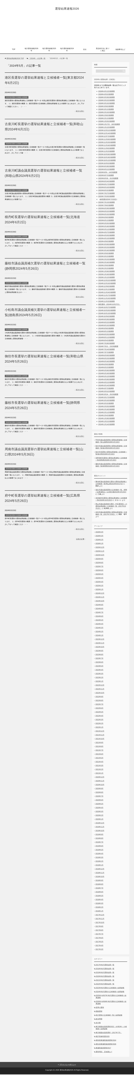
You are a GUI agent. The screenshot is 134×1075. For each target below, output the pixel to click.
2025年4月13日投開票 (106, 239)
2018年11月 (99, 873)
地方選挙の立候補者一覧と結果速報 (109, 1016)
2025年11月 (99, 552)
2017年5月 (99, 942)
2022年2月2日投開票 (106, 269)
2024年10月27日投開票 (107, 308)
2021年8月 (99, 747)
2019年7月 (99, 843)
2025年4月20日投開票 (106, 236)
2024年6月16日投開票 (106, 362)
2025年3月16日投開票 (106, 251)
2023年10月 (99, 647)
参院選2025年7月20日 (108, 200)
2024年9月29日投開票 (106, 320)
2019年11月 (99, 827)
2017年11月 (99, 919)
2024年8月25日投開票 (106, 335)
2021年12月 (99, 732)
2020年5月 (99, 804)
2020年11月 (99, 781)
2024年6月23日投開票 (106, 359)
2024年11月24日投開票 (107, 293)
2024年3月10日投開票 (106, 401)
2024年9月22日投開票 (106, 323)
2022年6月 (99, 709)
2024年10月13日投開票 (107, 314)
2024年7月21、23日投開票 (108, 347)
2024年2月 (99, 632)
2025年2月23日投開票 (106, 260)
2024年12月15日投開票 (107, 284)
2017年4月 (99, 946)
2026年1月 (99, 544)
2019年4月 (99, 854)
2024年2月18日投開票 (106, 410)
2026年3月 (99, 536)
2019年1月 (99, 866)
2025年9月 (99, 559)
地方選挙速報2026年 (31, 50)
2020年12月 (99, 778)
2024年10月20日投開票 (107, 311)
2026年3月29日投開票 (106, 98)
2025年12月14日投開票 (107, 134)
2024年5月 (99, 621)
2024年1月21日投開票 (106, 422)
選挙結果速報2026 (67, 9)
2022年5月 (99, 712)
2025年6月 (99, 571)
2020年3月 (99, 812)
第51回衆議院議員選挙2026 (106, 1045)
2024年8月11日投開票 (106, 338)
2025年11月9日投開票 (106, 149)
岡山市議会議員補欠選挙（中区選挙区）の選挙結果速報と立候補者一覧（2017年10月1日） (111, 507)
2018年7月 (99, 889)
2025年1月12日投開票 (106, 278)
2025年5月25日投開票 (106, 224)
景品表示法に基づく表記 (102, 50)
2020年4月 (99, 808)
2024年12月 (99, 594)
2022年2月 (99, 724)
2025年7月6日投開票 (106, 206)
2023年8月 (99, 655)
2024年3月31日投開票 (106, 392)
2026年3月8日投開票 (106, 107)
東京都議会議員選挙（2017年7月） (109, 1033)
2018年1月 (99, 912)
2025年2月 (99, 586)
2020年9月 (99, 789)
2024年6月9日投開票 (106, 365)
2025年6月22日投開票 (106, 212)
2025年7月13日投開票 (106, 203)
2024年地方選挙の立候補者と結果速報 (16, 98)
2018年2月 (99, 908)
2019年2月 (99, 862)
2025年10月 (99, 555)
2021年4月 (99, 762)
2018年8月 (99, 885)
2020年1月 (99, 820)
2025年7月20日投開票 (106, 197)
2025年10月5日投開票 (106, 164)
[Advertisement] (67, 30)
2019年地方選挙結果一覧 (105, 973)
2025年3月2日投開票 (106, 257)
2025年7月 (99, 567)
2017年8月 (99, 931)
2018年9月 (99, 881)
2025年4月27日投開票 (106, 233)
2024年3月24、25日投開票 (108, 395)
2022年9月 (99, 697)
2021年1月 (99, 774)
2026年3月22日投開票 (106, 101)
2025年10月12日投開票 (107, 161)
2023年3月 (99, 674)
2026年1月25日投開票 (106, 122)
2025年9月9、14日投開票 (107, 173)
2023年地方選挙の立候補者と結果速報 (110, 988)
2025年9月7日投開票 (106, 176)
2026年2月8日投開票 (106, 116)
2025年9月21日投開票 (106, 170)
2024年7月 (99, 613)
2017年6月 (99, 938)
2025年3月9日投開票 (106, 254)
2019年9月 (99, 835)
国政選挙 (99, 1012)
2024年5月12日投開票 (106, 377)
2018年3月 (99, 904)
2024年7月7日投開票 (106, 353)
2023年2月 (99, 678)
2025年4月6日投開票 (106, 242)
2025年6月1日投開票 (106, 221)
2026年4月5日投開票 (106, 95)
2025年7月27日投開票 (106, 194)
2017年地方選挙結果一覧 (105, 965)
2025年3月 (99, 582)
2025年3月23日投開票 (106, 248)
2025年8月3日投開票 (106, 191)
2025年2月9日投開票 (106, 266)
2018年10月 (99, 877)
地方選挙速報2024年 (67, 50)
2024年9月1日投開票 (106, 332)
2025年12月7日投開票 (106, 137)
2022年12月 (99, 686)
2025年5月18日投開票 (106, 227)
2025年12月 (99, 548)
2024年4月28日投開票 (106, 380)
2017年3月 (99, 950)
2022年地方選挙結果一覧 (105, 984)
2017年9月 (99, 927)
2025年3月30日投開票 (106, 245)
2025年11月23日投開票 (107, 143)
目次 (84, 50)
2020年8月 (99, 793)
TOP (13, 50)
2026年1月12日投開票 (106, 128)
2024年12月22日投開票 (107, 281)
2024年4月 (99, 624)
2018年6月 (99, 892)
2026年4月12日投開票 (106, 92)
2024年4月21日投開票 (106, 383)
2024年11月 (99, 598)
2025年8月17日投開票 (106, 185)
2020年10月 (99, 785)
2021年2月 (99, 770)
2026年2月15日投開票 (106, 113)
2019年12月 (99, 823)
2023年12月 (99, 640)
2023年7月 (99, 659)
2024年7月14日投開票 (106, 350)
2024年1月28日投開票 (106, 419)
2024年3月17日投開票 (106, 398)
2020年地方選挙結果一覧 (105, 977)
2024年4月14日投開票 (106, 386)
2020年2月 (99, 816)
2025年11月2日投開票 (106, 152)
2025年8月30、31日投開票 (108, 179)
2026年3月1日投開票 (106, 110)
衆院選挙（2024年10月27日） (109, 305)
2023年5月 (99, 667)
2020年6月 (99, 801)
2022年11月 (99, 689)
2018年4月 (99, 900)
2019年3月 (99, 858)
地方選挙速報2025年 (49, 50)
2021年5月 (99, 758)
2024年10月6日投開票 (106, 317)
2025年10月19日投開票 (107, 158)
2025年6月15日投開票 (106, 215)
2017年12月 (99, 915)
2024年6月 (99, 617)
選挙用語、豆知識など (104, 1052)
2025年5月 (99, 575)
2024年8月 (99, 609)
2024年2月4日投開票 (106, 416)
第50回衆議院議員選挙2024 (106, 1041)
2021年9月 (99, 743)
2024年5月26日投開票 (106, 371)
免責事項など (120, 50)
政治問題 (99, 1019)
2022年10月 (99, 693)
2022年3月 (99, 720)
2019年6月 (99, 846)
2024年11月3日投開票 (106, 302)
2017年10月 (99, 923)
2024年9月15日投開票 (106, 326)
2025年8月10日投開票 (106, 188)
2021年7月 (99, 751)
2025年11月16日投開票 (107, 146)
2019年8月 (99, 839)
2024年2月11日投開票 (106, 413)
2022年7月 (99, 705)
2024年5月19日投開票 (106, 374)
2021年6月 (99, 755)
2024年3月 (99, 628)
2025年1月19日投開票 (106, 275)
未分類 (98, 1023)
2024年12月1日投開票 (106, 290)
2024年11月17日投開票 (107, 296)
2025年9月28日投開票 (106, 167)
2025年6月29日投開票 (106, 209)
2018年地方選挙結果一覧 (105, 969)
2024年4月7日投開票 (106, 389)
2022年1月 (99, 728)
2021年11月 (99, 735)
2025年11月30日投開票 (107, 140)
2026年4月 (99, 533)
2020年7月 (99, 797)
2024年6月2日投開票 (106, 368)
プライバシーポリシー (67, 1065)
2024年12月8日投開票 (106, 287)
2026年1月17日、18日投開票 (109, 125)
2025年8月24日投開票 (106, 182)
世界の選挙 (100, 1008)
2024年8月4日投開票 (106, 341)
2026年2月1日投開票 (106, 119)
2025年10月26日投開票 (107, 155)
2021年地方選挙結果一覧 (105, 981)
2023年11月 (99, 644)
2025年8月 (99, 563)
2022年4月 (99, 716)
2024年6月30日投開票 (106, 356)
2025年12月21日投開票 (107, 131)
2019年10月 (99, 831)
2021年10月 (99, 739)
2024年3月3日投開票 (106, 404)
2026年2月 (99, 540)
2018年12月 (99, 869)
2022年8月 (99, 701)
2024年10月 (99, 601)
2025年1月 (99, 590)
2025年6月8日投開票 (106, 218)
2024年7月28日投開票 (106, 344)
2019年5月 (99, 850)
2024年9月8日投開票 (106, 329)
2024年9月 (99, 605)
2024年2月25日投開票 (106, 407)
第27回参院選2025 (103, 1037)
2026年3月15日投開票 (106, 104)
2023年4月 (99, 670)
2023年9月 (99, 651)
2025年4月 (99, 578)
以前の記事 (80, 540)
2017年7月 (99, 935)
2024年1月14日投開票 (106, 425)
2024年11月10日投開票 (107, 299)
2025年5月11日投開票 (106, 230)
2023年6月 (99, 663)
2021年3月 (99, 766)
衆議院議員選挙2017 (103, 1048)
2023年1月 (99, 682)
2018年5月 (99, 896)
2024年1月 (99, 636)
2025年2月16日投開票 (106, 263)
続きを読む (80, 112)
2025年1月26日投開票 (106, 272)
